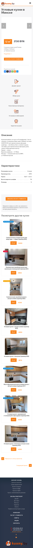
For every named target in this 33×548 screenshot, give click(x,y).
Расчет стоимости (16, 515)
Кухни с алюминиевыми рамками (16, 492)
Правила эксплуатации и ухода (16, 508)
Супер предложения (16, 484)
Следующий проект (24, 472)
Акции (16, 520)
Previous (3, 24)
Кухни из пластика (16, 482)
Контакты (16, 523)
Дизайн (16, 498)
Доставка (16, 500)
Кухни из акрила (16, 486)
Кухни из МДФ (16, 488)
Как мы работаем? (16, 496)
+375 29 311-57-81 (17, 530)
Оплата (16, 506)
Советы (16, 518)
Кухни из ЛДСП (16, 490)
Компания (16, 512)
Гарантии (16, 504)
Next (30, 24)
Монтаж (16, 502)
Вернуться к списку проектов (11, 465)
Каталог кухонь (16, 480)
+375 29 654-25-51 (18, 528)
